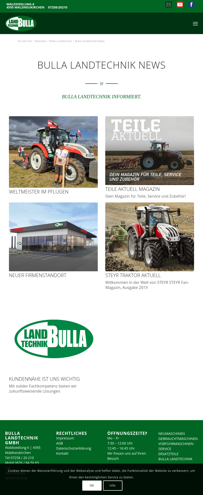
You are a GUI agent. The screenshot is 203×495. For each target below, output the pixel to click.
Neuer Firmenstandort (37, 275)
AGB (59, 443)
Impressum (65, 438)
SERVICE (164, 448)
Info (112, 485)
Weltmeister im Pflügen (38, 191)
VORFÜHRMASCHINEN (176, 443)
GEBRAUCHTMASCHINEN (178, 438)
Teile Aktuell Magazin (132, 189)
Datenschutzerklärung (73, 448)
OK (92, 485)
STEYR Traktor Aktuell (133, 275)
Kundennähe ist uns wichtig (44, 379)
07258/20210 (58, 7)
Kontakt (62, 453)
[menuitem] (195, 23)
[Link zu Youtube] (179, 5)
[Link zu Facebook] (191, 5)
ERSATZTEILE (168, 454)
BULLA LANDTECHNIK (175, 459)
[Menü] (195, 23)
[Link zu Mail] (168, 5)
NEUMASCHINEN (171, 433)
